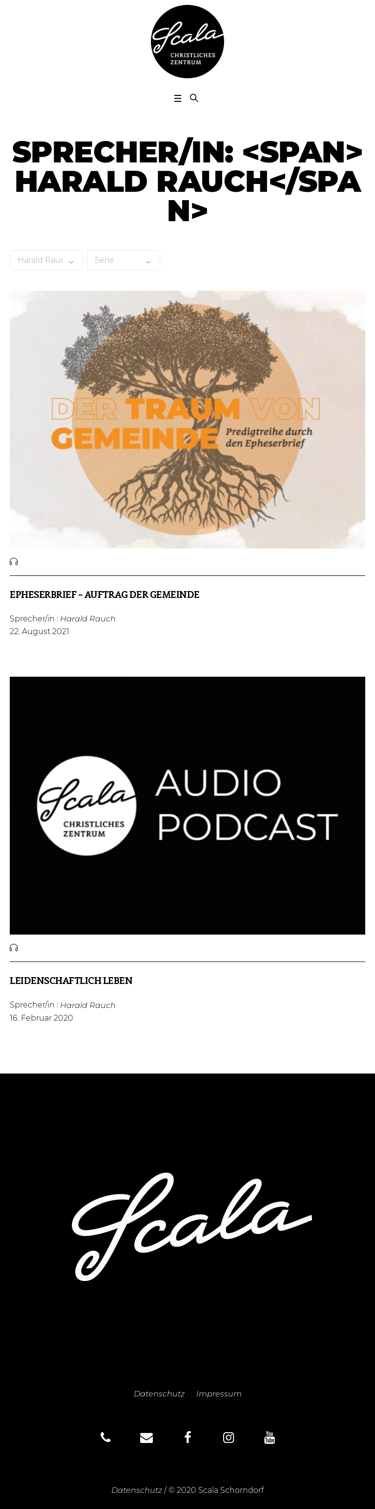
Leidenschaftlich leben (71, 981)
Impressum (219, 1393)
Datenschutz (159, 1393)
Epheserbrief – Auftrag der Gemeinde (105, 595)
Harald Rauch (88, 618)
